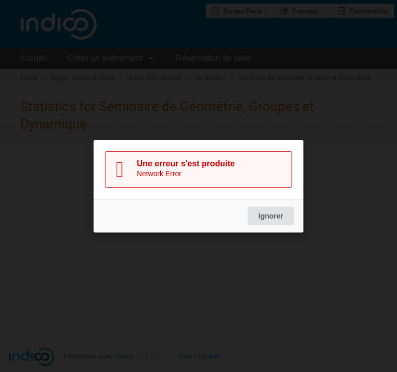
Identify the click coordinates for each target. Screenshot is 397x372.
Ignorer (270, 216)
